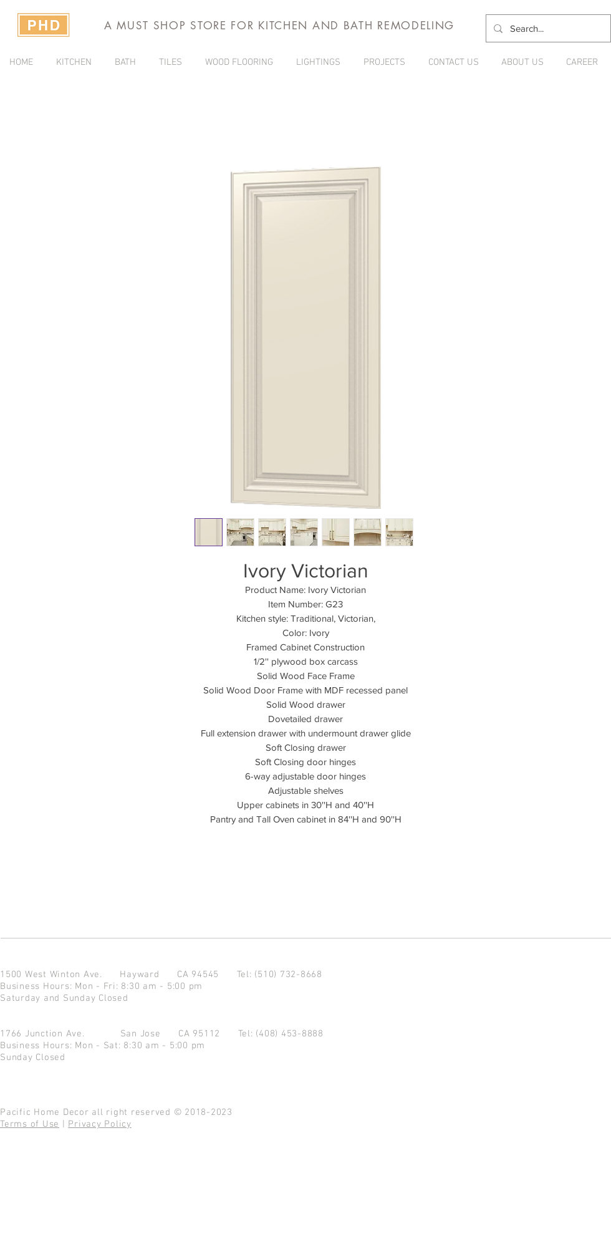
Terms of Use (29, 1124)
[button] (386, 62)
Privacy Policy (100, 1124)
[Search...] (547, 28)
